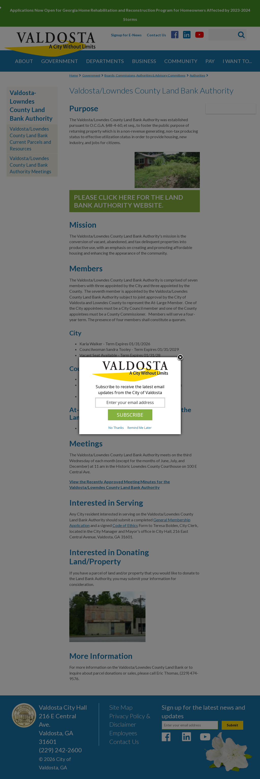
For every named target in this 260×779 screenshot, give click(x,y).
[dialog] (130, 395)
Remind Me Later (139, 428)
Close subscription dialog (180, 358)
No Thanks (116, 428)
